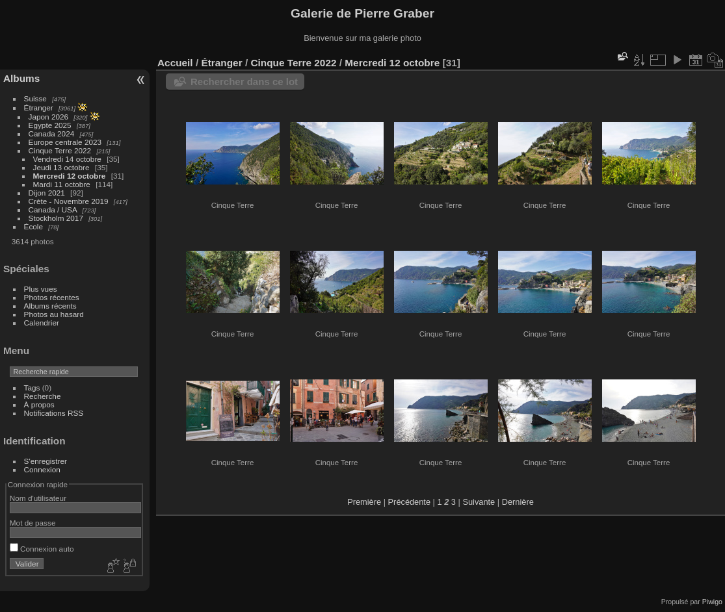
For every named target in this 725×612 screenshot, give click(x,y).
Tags (32, 387)
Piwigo (712, 602)
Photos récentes (51, 297)
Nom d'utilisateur (38, 498)
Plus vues (40, 289)
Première (364, 502)
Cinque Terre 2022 (60, 150)
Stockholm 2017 (56, 218)
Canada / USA (53, 209)
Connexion (42, 469)
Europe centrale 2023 (65, 142)
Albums (21, 78)
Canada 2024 (52, 133)
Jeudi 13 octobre (61, 167)
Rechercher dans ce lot (244, 81)
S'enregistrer (45, 461)
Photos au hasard (54, 314)
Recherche (42, 396)
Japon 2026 (49, 116)
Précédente (409, 502)
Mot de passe (33, 522)
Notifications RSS (54, 413)
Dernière (518, 502)
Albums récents (50, 305)
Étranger (38, 107)
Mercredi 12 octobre (69, 176)
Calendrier (41, 322)
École (33, 226)
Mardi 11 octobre (61, 184)
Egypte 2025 (50, 125)
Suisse (35, 98)
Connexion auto (42, 548)
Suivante (478, 502)
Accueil (175, 62)
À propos (39, 404)
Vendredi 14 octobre (67, 159)
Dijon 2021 (47, 192)
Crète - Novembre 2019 (69, 201)
